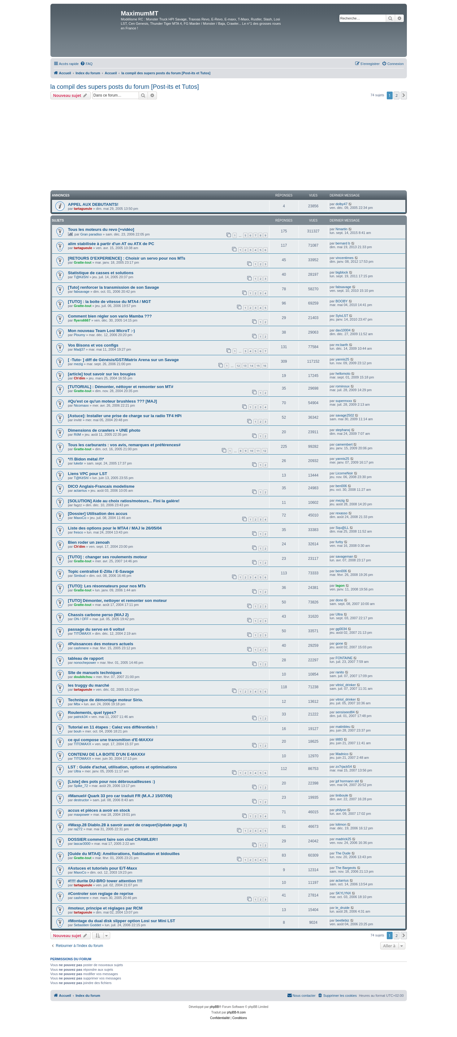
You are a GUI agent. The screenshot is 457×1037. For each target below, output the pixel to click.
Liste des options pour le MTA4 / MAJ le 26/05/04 (115, 528)
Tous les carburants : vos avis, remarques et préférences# (124, 445)
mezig (78, 364)
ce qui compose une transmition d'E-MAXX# (110, 739)
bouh (77, 731)
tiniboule (341, 795)
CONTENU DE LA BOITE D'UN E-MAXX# (106, 754)
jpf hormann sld (347, 781)
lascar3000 (82, 843)
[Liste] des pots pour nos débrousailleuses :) (111, 781)
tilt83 (339, 739)
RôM (77, 434)
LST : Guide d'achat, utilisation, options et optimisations (122, 767)
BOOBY (341, 301)
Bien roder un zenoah (89, 542)
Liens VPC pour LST (87, 473)
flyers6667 (82, 320)
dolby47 (341, 204)
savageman (344, 556)
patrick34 (81, 717)
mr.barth (341, 345)
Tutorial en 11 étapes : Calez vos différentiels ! (112, 727)
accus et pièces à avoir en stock (99, 810)
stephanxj (342, 430)
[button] (404, 95)
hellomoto (342, 373)
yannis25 (342, 359)
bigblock (341, 272)
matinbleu (342, 726)
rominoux (342, 386)
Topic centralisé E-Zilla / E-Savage (101, 571)
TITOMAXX (82, 633)
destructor (81, 800)
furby (339, 542)
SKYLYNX (343, 893)
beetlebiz (342, 920)
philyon (340, 810)
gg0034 (341, 629)
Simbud (79, 575)
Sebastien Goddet (87, 925)
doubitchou (83, 677)
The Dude (342, 853)
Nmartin (341, 229)
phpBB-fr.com (236, 1012)
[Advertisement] (228, 145)
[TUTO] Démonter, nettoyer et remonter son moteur (117, 600)
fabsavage (81, 291)
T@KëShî (81, 277)
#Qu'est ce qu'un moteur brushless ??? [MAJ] (112, 401)
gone (339, 643)
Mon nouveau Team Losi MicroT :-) (101, 330)
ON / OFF (81, 619)
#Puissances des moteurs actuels (100, 644)
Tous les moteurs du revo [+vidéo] (101, 229)
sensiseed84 (345, 712)
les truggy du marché (88, 685)
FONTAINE (343, 658)
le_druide (342, 908)
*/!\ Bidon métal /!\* (86, 459)
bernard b (342, 243)
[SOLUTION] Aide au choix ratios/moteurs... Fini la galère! (124, 501)
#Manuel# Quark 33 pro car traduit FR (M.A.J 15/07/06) (120, 795)
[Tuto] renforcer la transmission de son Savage (113, 287)
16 (264, 366)
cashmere (81, 648)
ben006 (341, 486)
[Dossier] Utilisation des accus (97, 513)
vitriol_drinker (345, 685)
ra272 (78, 829)
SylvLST (341, 316)
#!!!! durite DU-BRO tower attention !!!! (105, 881)
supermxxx (343, 401)
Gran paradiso (91, 234)
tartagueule (83, 208)
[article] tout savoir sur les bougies (102, 374)
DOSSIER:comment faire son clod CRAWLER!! (113, 839)
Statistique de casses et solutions (101, 272)
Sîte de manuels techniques (95, 672)
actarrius (80, 490)
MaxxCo (80, 518)
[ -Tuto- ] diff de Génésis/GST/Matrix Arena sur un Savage (123, 359)
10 (251, 451)
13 (244, 366)
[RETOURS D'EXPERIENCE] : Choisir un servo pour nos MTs (126, 258)
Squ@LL (342, 527)
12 (238, 366)
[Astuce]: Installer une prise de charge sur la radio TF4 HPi (125, 415)
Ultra (339, 614)
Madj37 (79, 349)
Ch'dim (79, 378)
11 (258, 451)
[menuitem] (86, 63)
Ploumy (79, 335)
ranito (339, 672)
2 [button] (396, 95)
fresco (78, 532)
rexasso (341, 513)
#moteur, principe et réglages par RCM (105, 908)
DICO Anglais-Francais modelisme (101, 486)
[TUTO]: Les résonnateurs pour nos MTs (107, 586)
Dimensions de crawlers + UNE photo (104, 430)
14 (251, 366)
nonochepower (85, 662)
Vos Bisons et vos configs (93, 345)
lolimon (340, 824)
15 (258, 366)
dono (339, 600)
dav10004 (342, 330)
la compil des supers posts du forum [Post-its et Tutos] (124, 86)
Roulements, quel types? (92, 712)
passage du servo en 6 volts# (96, 629)
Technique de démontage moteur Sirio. (105, 700)
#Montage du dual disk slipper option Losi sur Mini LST (121, 920)
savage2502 (344, 415)
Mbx (77, 704)
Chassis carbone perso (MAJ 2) (98, 614)
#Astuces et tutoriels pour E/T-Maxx (102, 868)
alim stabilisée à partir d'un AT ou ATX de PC (111, 243)
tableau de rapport (86, 658)
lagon (339, 585)
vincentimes (344, 258)
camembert (343, 444)
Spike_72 (81, 786)
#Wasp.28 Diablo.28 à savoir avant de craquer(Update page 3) (127, 825)
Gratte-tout (82, 262)
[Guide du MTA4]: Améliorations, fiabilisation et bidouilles (124, 853)
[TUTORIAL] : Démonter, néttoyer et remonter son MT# (120, 386)
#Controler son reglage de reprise (100, 893)
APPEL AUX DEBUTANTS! (93, 204)
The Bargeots (345, 868)
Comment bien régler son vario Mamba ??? (110, 316)
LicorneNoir (344, 473)
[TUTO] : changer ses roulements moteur (107, 557)
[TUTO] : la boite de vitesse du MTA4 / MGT (109, 301)
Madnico (341, 754)
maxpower (81, 814)
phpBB (214, 1007)
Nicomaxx (81, 405)
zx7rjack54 (343, 766)
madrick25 (343, 839)
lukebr (78, 463)
